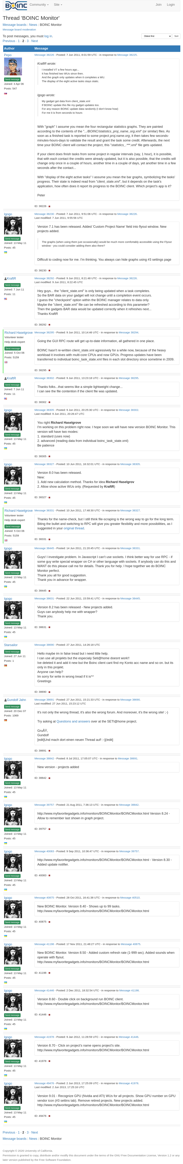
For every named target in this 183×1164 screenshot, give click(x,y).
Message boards (14, 25)
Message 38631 (44, 598)
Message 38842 (44, 758)
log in (48, 36)
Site (58, 4)
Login (171, 4)
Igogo (8, 214)
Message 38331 (44, 510)
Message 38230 (44, 213)
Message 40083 (44, 851)
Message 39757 (44, 804)
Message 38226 (44, 54)
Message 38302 (44, 378)
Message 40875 (44, 897)
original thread (74, 528)
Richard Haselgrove (18, 332)
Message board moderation (19, 29)
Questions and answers (73, 721)
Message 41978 (44, 1036)
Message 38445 (44, 548)
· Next (33, 41)
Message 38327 (44, 464)
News (33, 25)
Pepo (8, 55)
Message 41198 (44, 944)
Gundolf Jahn (16, 700)
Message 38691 (44, 699)
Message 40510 (130, 897)
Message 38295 (44, 332)
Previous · (10, 41)
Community (39, 4)
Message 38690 (44, 644)
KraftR (11, 278)
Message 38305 (44, 409)
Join (159, 4)
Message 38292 (44, 278)
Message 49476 (44, 1083)
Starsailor (11, 645)
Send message (12, 79)
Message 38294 (128, 332)
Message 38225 (127, 54)
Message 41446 (44, 990)
